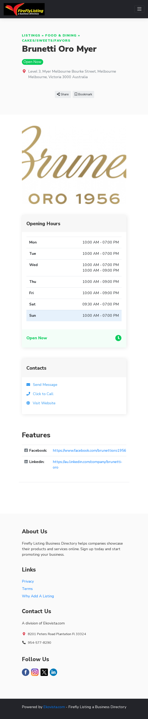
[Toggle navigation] (139, 9)
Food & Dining (61, 35)
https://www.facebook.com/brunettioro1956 (89, 450)
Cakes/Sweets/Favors (46, 40)
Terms (27, 588)
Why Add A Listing (38, 596)
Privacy (28, 581)
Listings (31, 35)
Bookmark (83, 94)
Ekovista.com (54, 706)
